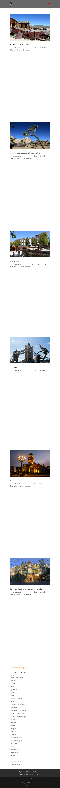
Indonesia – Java (16, 741)
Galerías (27, 772)
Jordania (14, 690)
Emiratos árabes (16, 699)
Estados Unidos (15, 50)
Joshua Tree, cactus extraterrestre (25, 153)
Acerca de (36, 772)
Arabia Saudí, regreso (18, 705)
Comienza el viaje (17, 678)
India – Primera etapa (18, 714)
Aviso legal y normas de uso (29, 774)
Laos (13, 747)
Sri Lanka (14, 723)
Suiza (13, 756)
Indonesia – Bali (16, 738)
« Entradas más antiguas (18, 668)
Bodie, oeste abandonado (21, 44)
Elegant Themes (28, 783)
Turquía (13, 684)
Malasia (13, 732)
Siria (12, 687)
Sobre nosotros (15, 765)
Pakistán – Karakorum (18, 711)
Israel (13, 693)
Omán (13, 702)
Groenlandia (15, 753)
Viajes (12, 675)
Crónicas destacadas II (40, 47)
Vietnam (14, 744)
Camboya (14, 750)
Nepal (13, 720)
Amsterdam (15, 261)
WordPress (30, 785)
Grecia (13, 681)
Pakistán (14, 708)
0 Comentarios (26, 50)
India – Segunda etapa (18, 717)
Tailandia (14, 735)
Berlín (12, 480)
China (13, 726)
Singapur (14, 729)
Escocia (13, 759)
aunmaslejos (16, 47)
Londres (13, 367)
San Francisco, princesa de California (26, 589)
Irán (12, 696)
